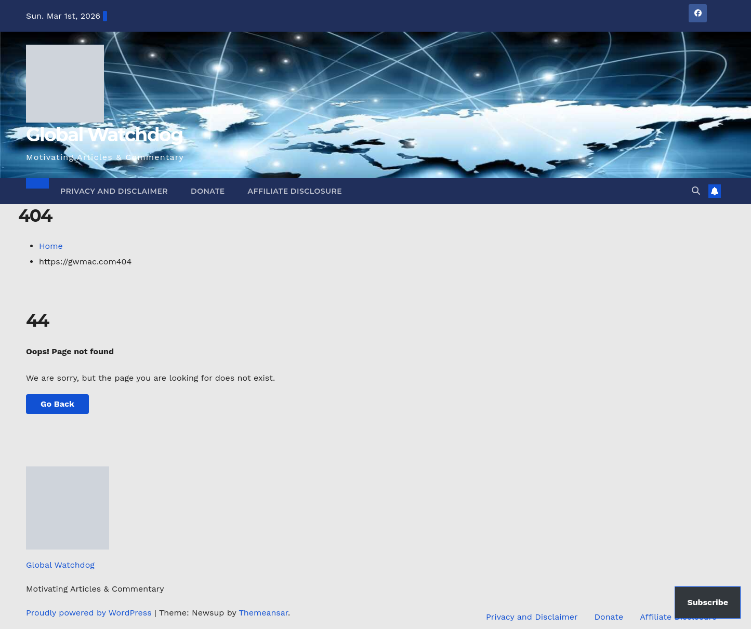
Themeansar (263, 613)
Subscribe (707, 602)
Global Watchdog (104, 134)
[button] (696, 191)
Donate (208, 191)
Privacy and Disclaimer (114, 191)
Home (51, 246)
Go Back (57, 404)
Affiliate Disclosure (295, 191)
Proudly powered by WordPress (90, 613)
